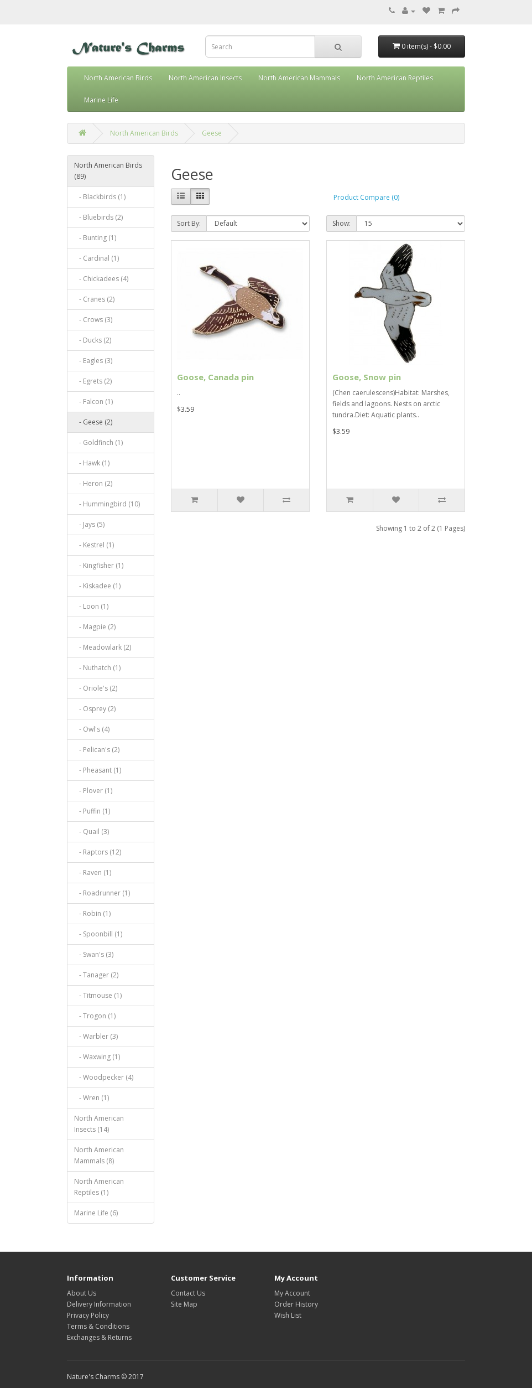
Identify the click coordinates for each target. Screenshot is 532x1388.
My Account (292, 1293)
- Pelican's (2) (96, 749)
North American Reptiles (395, 77)
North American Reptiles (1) (99, 1187)
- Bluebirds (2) (98, 217)
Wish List (287, 1315)
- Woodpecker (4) (103, 1077)
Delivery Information (99, 1304)
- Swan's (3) (93, 954)
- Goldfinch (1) (98, 442)
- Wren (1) (91, 1097)
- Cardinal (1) (96, 258)
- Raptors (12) (97, 852)
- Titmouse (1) (98, 995)
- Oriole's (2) (95, 688)
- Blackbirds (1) (100, 196)
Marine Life (101, 100)
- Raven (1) (92, 872)
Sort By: (189, 223)
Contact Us (188, 1293)
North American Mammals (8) (99, 1155)
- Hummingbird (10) (107, 504)
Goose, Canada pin (215, 376)
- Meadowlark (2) (102, 647)
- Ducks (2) (92, 340)
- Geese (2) (93, 422)
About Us (81, 1293)
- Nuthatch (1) (97, 667)
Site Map (184, 1304)
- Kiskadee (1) (97, 586)
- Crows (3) (93, 319)
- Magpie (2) (95, 626)
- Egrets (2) (93, 381)
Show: (341, 223)
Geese (212, 133)
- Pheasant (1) (97, 770)
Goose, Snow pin (366, 376)
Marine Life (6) (96, 1213)
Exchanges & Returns (99, 1337)
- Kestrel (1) (94, 545)
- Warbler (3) (96, 1036)
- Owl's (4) (91, 729)
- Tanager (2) (96, 975)
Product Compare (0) (366, 197)
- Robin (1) (92, 913)
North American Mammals (299, 77)
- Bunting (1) (95, 237)
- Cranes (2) (94, 299)
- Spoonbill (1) (98, 934)
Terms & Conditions (98, 1326)
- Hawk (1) (91, 463)
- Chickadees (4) (101, 278)
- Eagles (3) (93, 360)
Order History (296, 1304)
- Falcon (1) (93, 401)
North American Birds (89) (108, 170)
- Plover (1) (93, 790)
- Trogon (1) (95, 1016)
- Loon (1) (91, 606)
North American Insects (205, 77)
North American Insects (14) (99, 1123)
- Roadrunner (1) (102, 893)
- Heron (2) (93, 483)
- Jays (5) (89, 524)
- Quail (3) (91, 831)
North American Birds (118, 77)
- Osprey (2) (95, 708)
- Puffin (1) (92, 811)
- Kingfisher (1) (98, 565)
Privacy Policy (88, 1315)
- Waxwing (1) (97, 1056)
